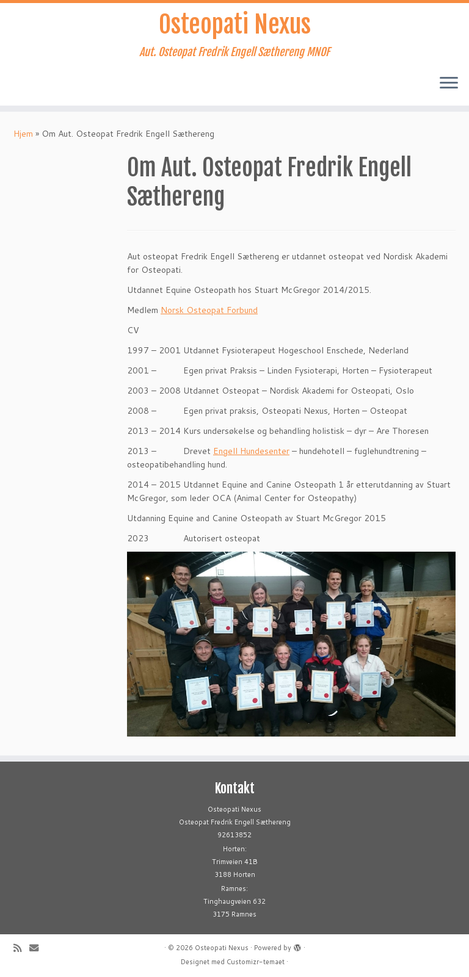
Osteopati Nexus (235, 24)
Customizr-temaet (256, 962)
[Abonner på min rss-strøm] (21, 948)
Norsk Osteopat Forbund (209, 310)
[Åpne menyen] (449, 83)
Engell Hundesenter (251, 451)
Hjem (23, 134)
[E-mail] (37, 948)
